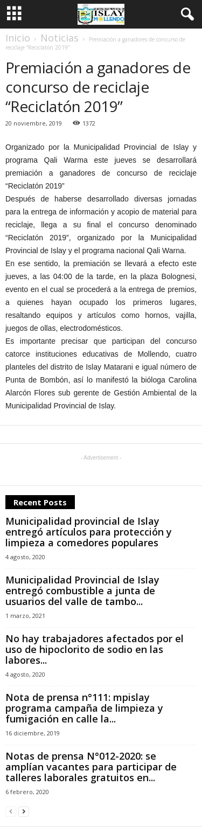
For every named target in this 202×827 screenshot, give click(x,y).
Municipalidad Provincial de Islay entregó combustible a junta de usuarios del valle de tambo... (82, 590)
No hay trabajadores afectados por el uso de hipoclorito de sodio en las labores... (94, 649)
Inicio (17, 37)
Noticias (59, 37)
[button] (185, 14)
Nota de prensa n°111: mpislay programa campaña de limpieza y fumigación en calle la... (84, 708)
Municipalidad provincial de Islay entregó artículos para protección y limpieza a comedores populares (88, 532)
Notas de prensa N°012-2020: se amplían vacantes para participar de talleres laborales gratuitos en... (91, 766)
